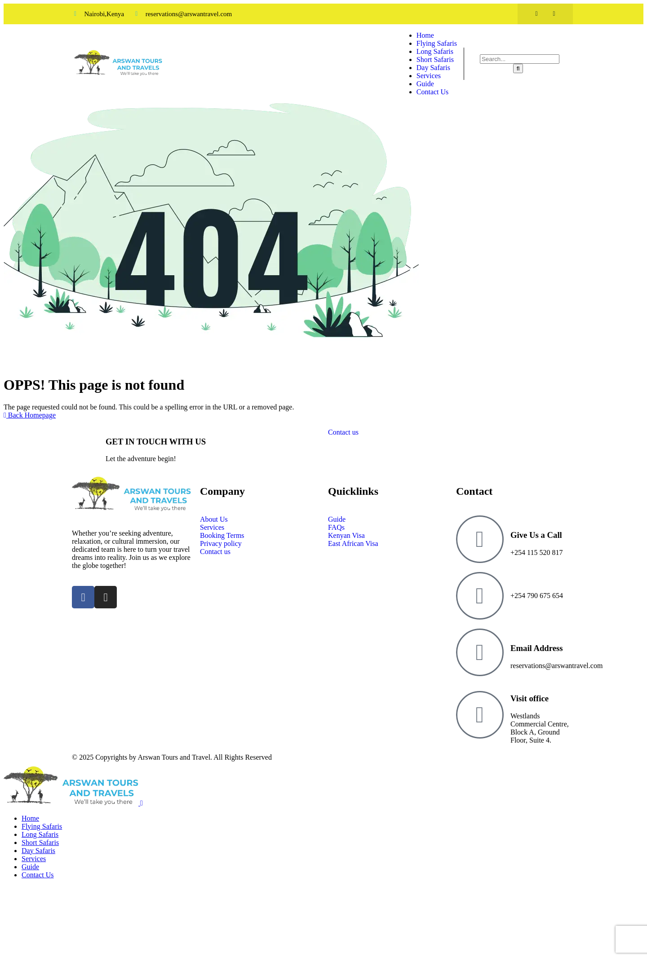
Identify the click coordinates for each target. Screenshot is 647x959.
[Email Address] (480, 652)
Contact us (343, 432)
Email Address (536, 648)
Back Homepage (30, 415)
